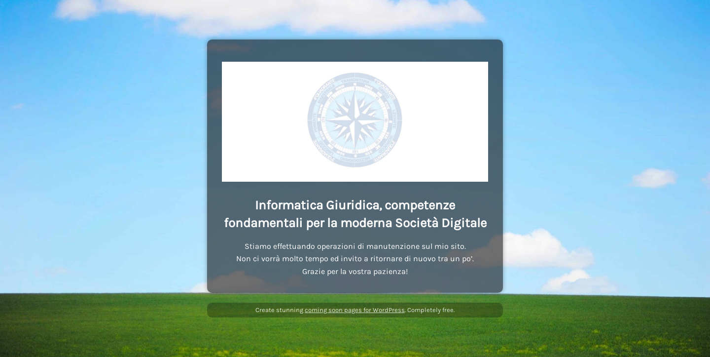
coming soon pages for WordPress (355, 310)
